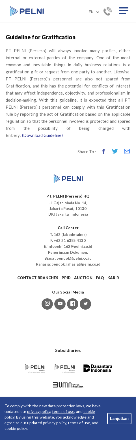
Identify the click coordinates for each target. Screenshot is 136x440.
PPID (66, 277)
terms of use (63, 411)
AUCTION (83, 277)
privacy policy (38, 411)
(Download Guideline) (42, 135)
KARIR (113, 277)
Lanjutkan (119, 418)
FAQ (100, 277)
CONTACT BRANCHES (37, 277)
